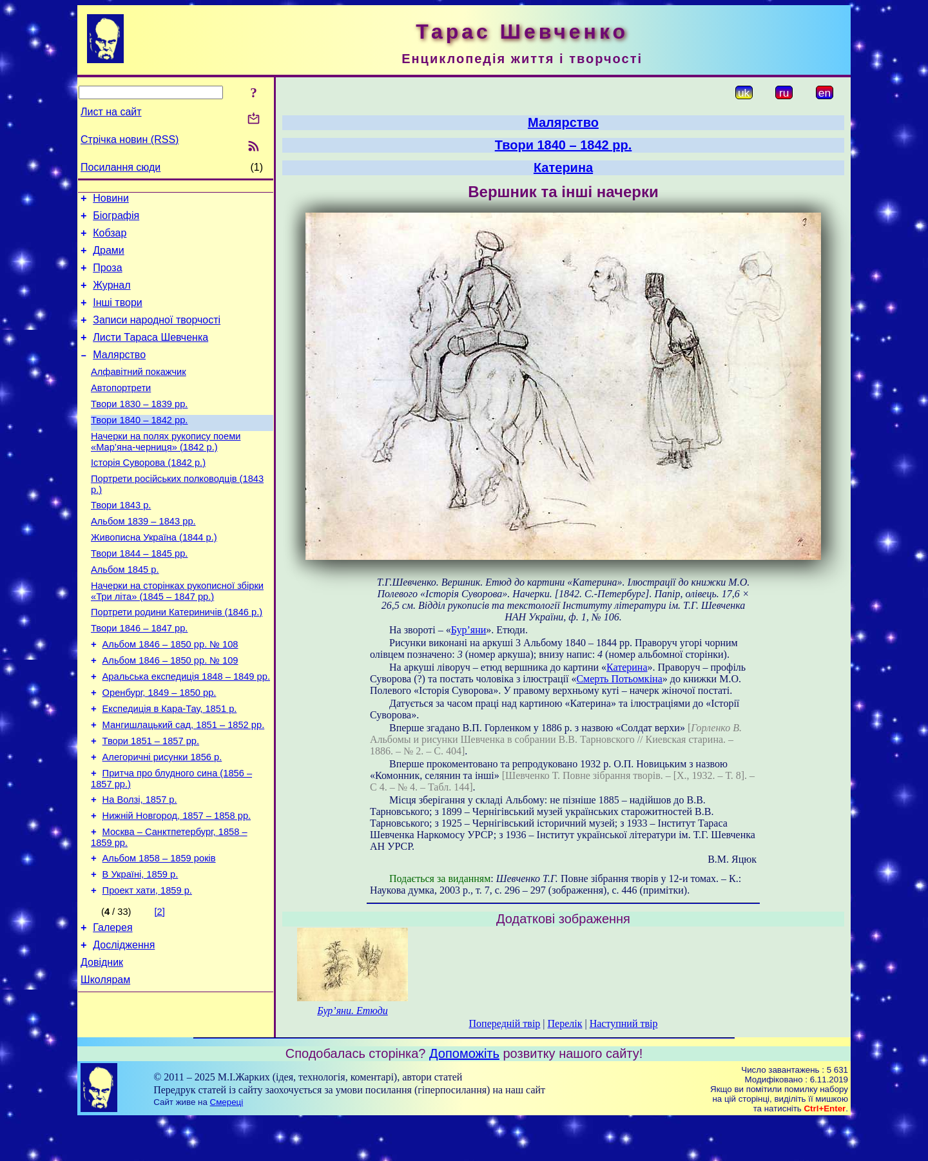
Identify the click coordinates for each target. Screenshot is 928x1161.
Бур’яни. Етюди (352, 1010)
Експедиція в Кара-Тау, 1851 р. (169, 767)
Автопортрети (121, 411)
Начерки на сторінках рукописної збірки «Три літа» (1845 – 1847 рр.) (177, 635)
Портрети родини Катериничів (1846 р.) (176, 658)
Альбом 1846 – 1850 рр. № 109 (170, 712)
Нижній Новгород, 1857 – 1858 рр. (176, 885)
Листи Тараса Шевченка (150, 354)
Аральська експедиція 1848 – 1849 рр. (186, 730)
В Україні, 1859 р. (140, 950)
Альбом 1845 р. (125, 612)
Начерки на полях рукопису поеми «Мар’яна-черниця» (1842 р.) (165, 470)
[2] (160, 989)
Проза (107, 277)
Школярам (105, 1064)
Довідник (102, 1045)
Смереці (227, 1142)
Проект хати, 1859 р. (147, 968)
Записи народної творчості (156, 335)
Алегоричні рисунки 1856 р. (162, 821)
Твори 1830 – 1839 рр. (139, 429)
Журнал (111, 296)
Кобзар (109, 238)
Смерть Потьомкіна (619, 678)
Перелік (565, 1023)
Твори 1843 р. (121, 540)
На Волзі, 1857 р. (139, 867)
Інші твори (117, 316)
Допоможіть (464, 1094)
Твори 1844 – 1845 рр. (139, 594)
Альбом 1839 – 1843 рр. (143, 558)
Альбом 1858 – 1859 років (159, 931)
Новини (111, 200)
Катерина (563, 167)
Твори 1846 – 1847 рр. (139, 676)
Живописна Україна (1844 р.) (154, 576)
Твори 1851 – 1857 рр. (150, 803)
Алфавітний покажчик (138, 393)
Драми (108, 258)
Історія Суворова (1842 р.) (148, 493)
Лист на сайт (111, 111)
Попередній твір (505, 1023)
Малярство (119, 374)
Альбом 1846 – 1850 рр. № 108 (170, 694)
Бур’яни (469, 629)
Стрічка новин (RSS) (130, 139)
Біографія (116, 219)
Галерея (112, 1006)
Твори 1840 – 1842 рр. (139, 447)
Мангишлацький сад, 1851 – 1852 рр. (183, 785)
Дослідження (124, 1026)
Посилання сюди (120, 167)
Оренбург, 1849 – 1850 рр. (159, 749)
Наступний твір (624, 1023)
